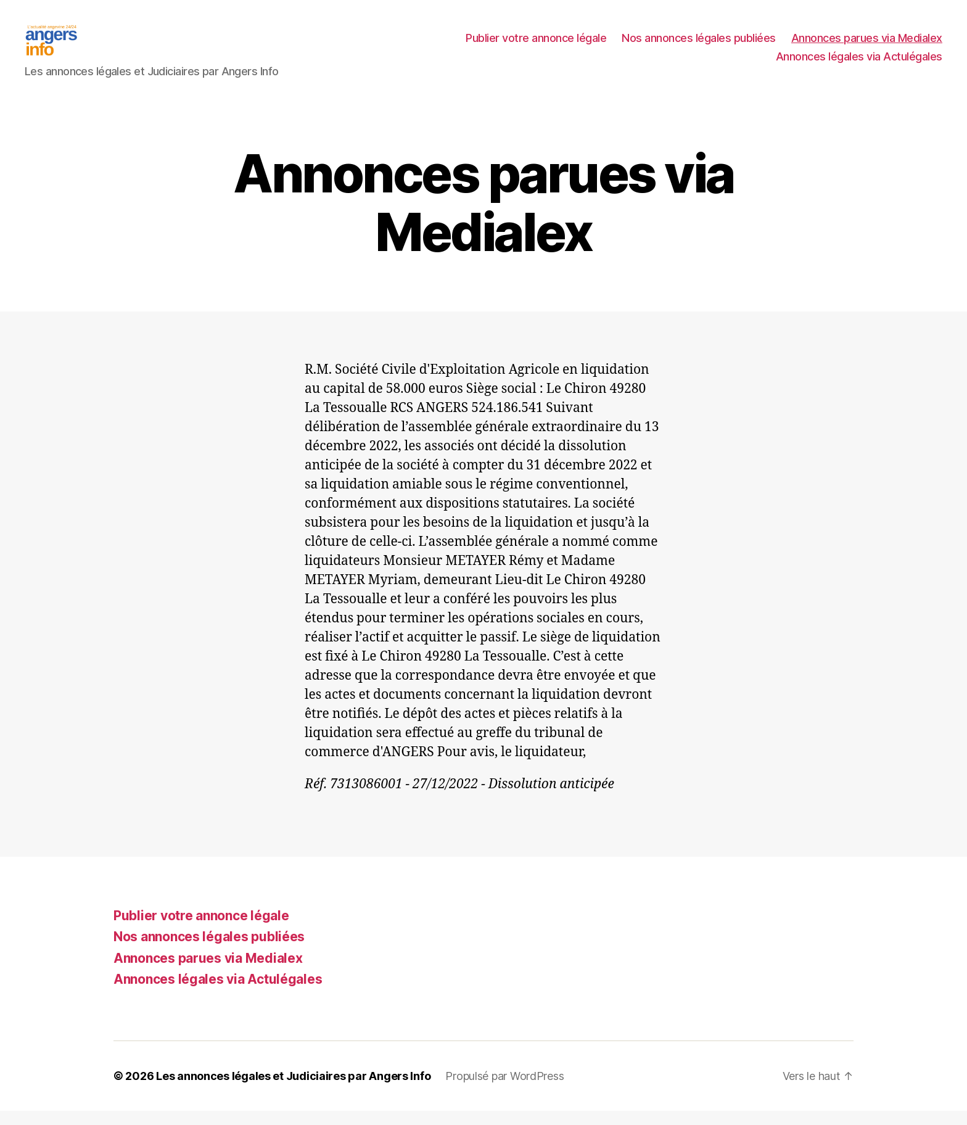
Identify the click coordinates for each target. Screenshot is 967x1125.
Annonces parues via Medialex (866, 45)
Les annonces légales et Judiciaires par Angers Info (293, 1090)
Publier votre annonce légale (536, 45)
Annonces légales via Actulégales (859, 63)
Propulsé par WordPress (504, 1090)
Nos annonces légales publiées (699, 45)
